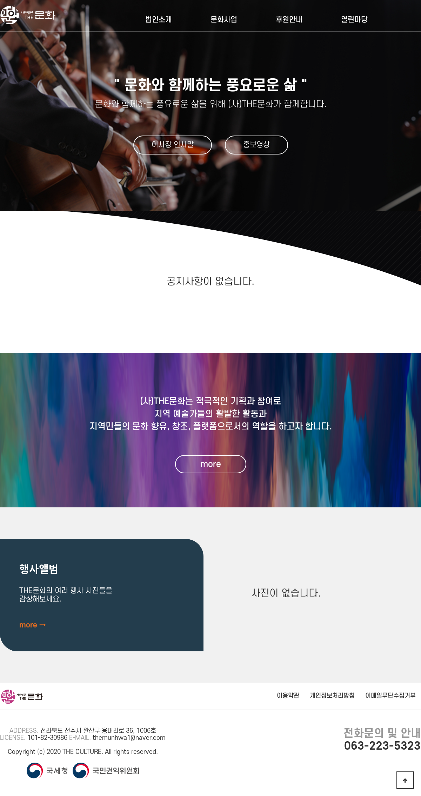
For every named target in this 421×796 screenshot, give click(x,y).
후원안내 (289, 20)
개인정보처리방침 (332, 695)
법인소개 (158, 20)
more (210, 464)
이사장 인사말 (173, 145)
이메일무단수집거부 (390, 695)
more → (32, 625)
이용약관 (288, 695)
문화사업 (223, 20)
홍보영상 (256, 145)
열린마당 (354, 20)
